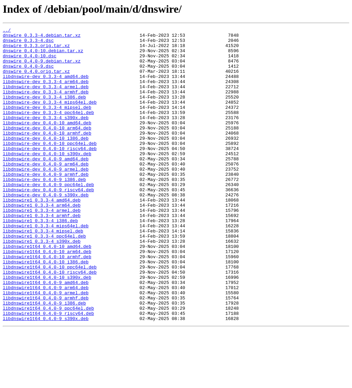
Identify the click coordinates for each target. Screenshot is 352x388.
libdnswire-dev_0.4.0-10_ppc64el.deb (50, 167)
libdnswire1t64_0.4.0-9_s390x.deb (46, 377)
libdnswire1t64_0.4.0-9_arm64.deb (46, 340)
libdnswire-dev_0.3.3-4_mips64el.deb (50, 117)
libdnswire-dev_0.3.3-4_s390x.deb (46, 136)
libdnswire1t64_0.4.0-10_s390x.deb (47, 327)
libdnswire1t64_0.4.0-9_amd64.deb (46, 334)
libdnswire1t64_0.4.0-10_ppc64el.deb (50, 315)
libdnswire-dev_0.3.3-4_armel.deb (46, 99)
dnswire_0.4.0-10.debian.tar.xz (43, 56)
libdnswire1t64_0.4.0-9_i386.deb (44, 358)
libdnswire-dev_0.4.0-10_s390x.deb (47, 179)
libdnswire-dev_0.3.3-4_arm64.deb (46, 93)
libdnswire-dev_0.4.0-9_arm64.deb (46, 192)
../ (7, 31)
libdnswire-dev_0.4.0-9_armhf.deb (46, 204)
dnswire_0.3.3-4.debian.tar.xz (41, 37)
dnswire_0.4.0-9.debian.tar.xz (41, 68)
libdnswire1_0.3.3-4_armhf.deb (41, 253)
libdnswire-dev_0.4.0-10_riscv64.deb (50, 173)
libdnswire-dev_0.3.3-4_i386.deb (44, 111)
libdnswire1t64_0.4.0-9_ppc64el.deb (48, 365)
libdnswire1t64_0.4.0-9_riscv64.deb (48, 371)
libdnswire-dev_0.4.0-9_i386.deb (44, 210)
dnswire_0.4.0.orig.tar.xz (36, 80)
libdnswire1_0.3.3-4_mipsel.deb (43, 272)
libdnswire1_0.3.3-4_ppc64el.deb (44, 278)
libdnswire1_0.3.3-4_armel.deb (41, 247)
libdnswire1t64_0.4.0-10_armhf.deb (47, 303)
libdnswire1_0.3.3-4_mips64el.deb (46, 266)
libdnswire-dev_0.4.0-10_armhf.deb (47, 154)
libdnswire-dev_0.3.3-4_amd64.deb (46, 86)
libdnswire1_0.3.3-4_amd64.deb (41, 235)
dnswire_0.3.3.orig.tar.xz (36, 49)
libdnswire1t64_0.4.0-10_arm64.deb (47, 297)
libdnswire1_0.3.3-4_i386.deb (40, 259)
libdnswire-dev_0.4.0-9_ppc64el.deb (48, 216)
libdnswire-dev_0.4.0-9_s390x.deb (46, 229)
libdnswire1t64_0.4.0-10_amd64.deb (47, 290)
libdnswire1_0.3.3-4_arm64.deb (41, 241)
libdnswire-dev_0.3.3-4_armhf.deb (46, 105)
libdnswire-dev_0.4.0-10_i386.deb (46, 161)
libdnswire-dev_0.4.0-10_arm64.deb (47, 148)
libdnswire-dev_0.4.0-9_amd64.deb (46, 185)
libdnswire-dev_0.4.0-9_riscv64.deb (48, 222)
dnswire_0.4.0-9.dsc (28, 74)
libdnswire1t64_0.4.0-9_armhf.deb (46, 352)
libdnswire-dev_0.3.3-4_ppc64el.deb (48, 130)
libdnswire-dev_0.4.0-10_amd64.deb (47, 142)
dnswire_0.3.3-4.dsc (28, 43)
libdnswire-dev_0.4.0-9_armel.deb (46, 198)
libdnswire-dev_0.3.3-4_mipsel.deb (47, 124)
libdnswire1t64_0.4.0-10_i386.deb (46, 309)
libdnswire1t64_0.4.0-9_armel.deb (46, 346)
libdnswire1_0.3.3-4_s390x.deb (41, 284)
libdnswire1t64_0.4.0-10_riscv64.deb (50, 321)
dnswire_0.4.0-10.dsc (29, 62)
